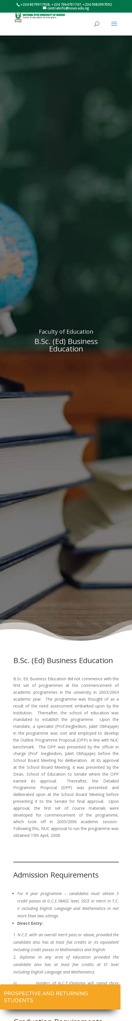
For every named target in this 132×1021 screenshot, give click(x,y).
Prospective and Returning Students (46, 996)
